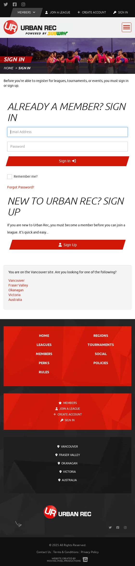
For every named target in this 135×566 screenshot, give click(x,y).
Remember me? (26, 177)
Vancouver (67, 447)
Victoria (67, 472)
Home (8, 68)
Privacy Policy (90, 552)
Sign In (120, 12)
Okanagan (67, 463)
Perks (44, 363)
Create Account (91, 12)
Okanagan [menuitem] (16, 290)
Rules (44, 372)
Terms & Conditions (65, 552)
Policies (100, 363)
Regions (100, 336)
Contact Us (44, 552)
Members (44, 354)
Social (101, 354)
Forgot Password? (20, 187)
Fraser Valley (67, 455)
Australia (67, 480)
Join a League (67, 409)
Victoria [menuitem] (14, 295)
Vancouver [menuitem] (16, 281)
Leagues (44, 345)
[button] (26, 12)
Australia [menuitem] (15, 300)
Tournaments (101, 345)
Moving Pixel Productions (64, 560)
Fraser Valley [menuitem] (18, 285)
